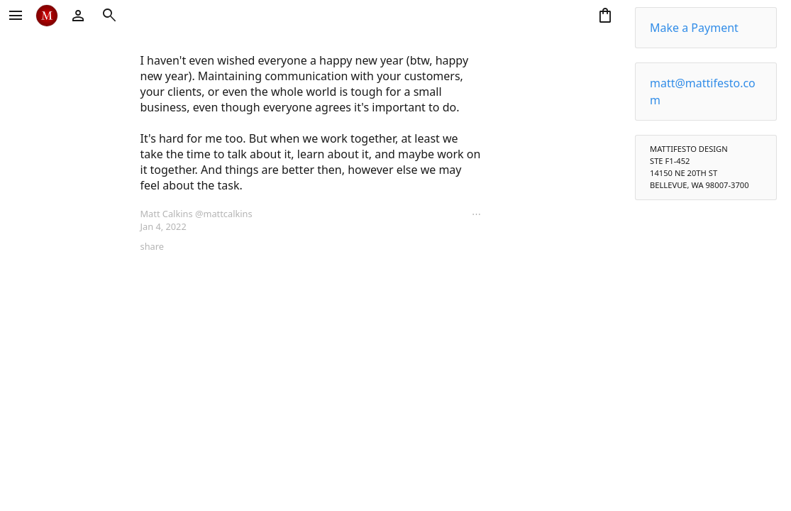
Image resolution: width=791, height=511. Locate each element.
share (152, 246)
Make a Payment (694, 27)
